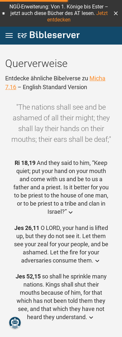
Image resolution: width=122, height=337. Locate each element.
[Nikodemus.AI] (15, 323)
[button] (116, 13)
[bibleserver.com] (49, 36)
